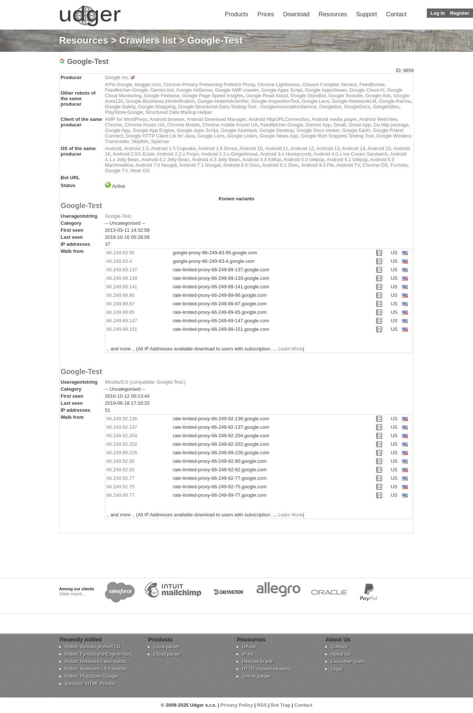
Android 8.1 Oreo (280, 165)
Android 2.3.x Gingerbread (229, 154)
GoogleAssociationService (288, 106)
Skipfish (140, 141)
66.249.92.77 (120, 478)
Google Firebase (162, 95)
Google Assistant (239, 130)
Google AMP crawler (237, 90)
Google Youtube (346, 95)
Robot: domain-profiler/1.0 (92, 646)
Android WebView (378, 119)
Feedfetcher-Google (126, 90)
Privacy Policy (236, 705)
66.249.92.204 (121, 435)
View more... (72, 594)
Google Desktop (276, 130)
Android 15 (379, 148)
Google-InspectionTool (275, 101)
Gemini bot (162, 90)
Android (113, 148)
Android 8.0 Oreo (241, 165)
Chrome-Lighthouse (278, 84)
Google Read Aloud (267, 95)
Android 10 (251, 148)
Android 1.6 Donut (217, 148)
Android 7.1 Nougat (200, 165)
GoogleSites (386, 106)
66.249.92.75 (120, 486)
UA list (249, 646)
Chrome (113, 125)
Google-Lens (315, 101)
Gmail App (359, 125)
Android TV (348, 165)
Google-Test (81, 205)
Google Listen (242, 136)
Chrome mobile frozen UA (230, 125)
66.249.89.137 (121, 269)
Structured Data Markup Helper (179, 112)
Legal (337, 669)
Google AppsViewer (326, 90)
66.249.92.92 (120, 469)
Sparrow (160, 141)
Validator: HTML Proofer (90, 683)
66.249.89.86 (120, 295)
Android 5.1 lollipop (347, 159)
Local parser (166, 646)
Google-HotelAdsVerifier (223, 101)
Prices (266, 14)
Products (236, 14)
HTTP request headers (266, 669)
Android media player (334, 119)
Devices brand (257, 661)
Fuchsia (399, 165)
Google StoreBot (308, 95)
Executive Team (348, 661)
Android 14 (353, 148)
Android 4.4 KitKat (261, 159)
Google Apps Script (281, 90)
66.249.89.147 (121, 320)
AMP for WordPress (126, 119)
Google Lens (211, 136)
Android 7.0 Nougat (156, 165)
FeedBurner (372, 84)
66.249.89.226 (121, 452)
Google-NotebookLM (354, 101)
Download (296, 14)
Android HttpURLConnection (278, 119)
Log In (438, 13)
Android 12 (302, 148)
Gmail (339, 125)
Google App (117, 130)
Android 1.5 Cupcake (173, 148)
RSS (262, 705)
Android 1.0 (136, 148)
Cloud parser (167, 654)
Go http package (390, 125)
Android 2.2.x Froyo (177, 154)
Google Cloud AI (367, 90)
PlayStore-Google (124, 112)
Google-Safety (120, 106)
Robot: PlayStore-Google (91, 676)
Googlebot (330, 106)
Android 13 (328, 148)
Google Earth (356, 130)
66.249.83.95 (120, 252)
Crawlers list (148, 40)
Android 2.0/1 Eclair (133, 154)
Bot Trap (280, 705)
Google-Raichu (395, 101)
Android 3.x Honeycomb (285, 154)
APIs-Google (118, 84)
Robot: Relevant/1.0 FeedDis (95, 669)
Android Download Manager (216, 119)
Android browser (167, 119)
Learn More (290, 349)
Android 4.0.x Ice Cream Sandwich (351, 154)
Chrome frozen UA (145, 125)
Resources (333, 14)
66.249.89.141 (121, 286)
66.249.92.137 (121, 427)
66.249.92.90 (120, 461)
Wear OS (140, 170)
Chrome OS (375, 165)
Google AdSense (194, 90)
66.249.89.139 (121, 278)
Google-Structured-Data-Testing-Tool (218, 106)
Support (366, 14)
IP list (248, 654)
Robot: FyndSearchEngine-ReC (98, 654)
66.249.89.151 (121, 329)
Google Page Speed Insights (213, 95)
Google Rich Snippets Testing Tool (337, 136)
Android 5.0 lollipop (303, 159)
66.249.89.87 (120, 303)
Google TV (116, 170)
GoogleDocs (357, 106)
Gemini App (318, 125)
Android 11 (276, 148)
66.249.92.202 (121, 444)
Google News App (278, 136)
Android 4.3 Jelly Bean (216, 159)
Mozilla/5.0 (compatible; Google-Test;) (145, 382)
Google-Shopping (156, 106)
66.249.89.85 (120, 312)
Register (459, 13)
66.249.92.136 (121, 418)
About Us (340, 654)
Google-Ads (378, 95)
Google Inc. (117, 77)
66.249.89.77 (120, 495)
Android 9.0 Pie (317, 165)
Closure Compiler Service (329, 84)
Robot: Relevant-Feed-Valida (95, 661)
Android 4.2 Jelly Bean (165, 159)
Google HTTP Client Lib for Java (160, 136)
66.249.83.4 (119, 261)
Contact (396, 14)
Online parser (256, 676)
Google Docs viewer (317, 130)
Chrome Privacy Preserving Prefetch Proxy (209, 84)
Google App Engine (153, 130)
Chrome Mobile (183, 125)
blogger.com (148, 84)
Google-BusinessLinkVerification (160, 101)
